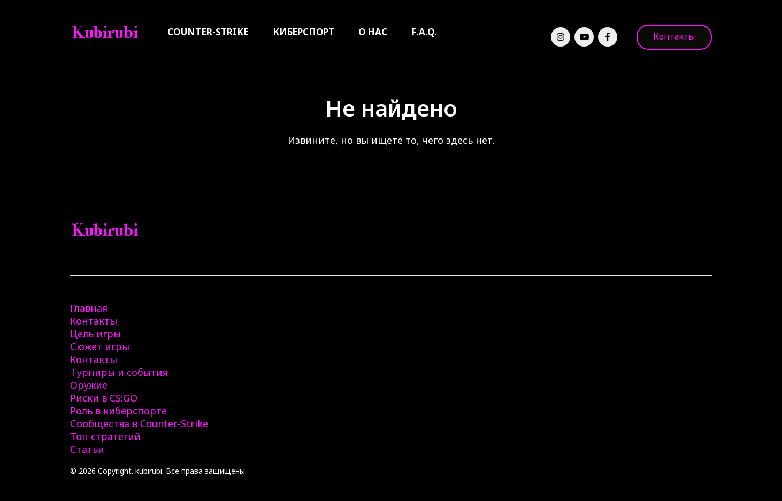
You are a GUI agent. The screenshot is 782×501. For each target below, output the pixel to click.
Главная (89, 308)
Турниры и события (119, 372)
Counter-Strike (208, 32)
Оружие (89, 385)
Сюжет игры (99, 346)
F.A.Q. (424, 32)
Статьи (87, 449)
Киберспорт (303, 32)
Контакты (674, 36)
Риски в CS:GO (103, 397)
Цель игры (95, 333)
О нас (372, 32)
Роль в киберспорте (118, 410)
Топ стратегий (105, 436)
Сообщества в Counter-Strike (139, 423)
